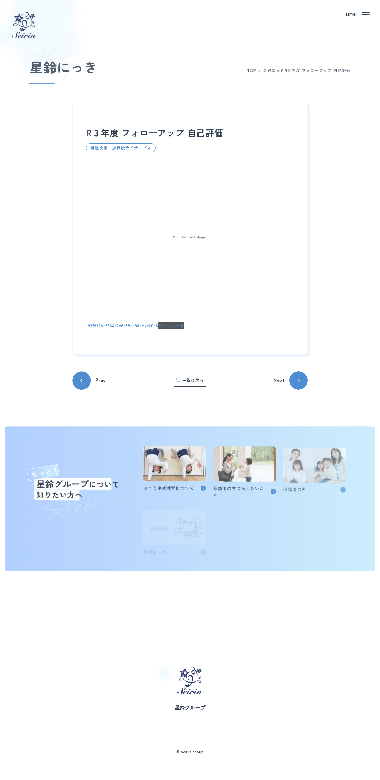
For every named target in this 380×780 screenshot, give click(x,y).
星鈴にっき (274, 73)
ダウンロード (171, 326)
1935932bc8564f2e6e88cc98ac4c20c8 (122, 326)
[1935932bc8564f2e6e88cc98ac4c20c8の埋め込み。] (190, 237)
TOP (251, 73)
